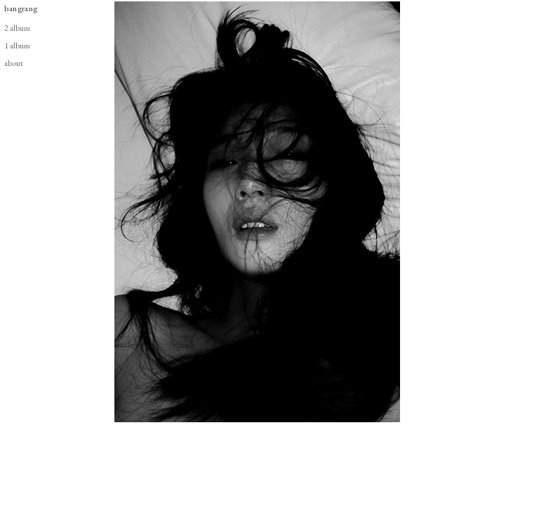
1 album (17, 45)
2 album (17, 28)
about (13, 63)
